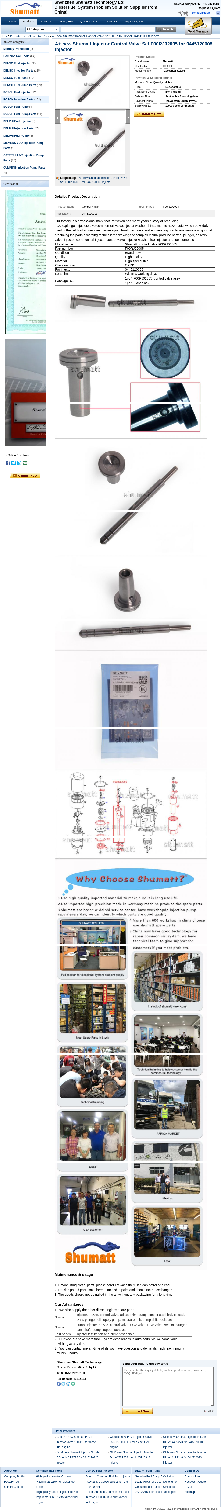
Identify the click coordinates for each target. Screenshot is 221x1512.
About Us (46, 21)
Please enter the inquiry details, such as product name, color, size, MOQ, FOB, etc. (168, 1386)
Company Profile (14, 1476)
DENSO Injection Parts (18, 70)
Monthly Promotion (16, 49)
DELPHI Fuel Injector (17, 121)
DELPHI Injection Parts (18, 128)
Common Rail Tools (16, 56)
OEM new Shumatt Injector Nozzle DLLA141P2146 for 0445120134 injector (184, 1457)
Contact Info (192, 1476)
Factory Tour (65, 21)
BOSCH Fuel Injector (17, 92)
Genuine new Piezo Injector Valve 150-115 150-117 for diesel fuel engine (131, 1442)
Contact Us (111, 21)
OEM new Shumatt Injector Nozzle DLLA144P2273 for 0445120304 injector (184, 1442)
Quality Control (89, 21)
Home (12, 21)
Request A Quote (209, 8)
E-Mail (188, 1486)
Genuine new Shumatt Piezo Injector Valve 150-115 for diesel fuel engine (76, 1442)
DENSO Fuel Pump (15, 77)
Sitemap (190, 1492)
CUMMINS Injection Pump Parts (24, 167)
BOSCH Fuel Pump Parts (19, 114)
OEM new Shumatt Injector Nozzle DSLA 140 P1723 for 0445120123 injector (78, 1457)
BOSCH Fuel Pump (16, 106)
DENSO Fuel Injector (17, 63)
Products (28, 21)
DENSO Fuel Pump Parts (19, 85)
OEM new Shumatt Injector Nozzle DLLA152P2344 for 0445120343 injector (131, 1457)
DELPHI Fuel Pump (16, 135)
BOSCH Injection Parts (36, 36)
